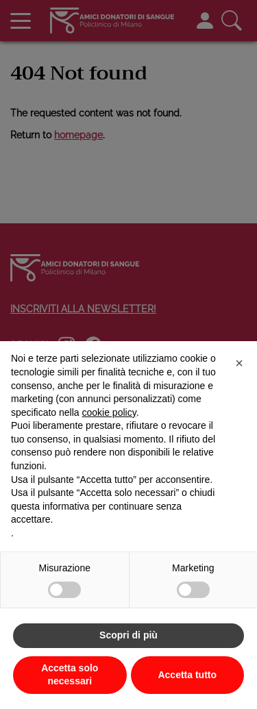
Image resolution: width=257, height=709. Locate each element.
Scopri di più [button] (128, 635)
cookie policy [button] (109, 412)
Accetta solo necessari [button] (69, 674)
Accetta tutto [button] (187, 674)
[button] (239, 363)
